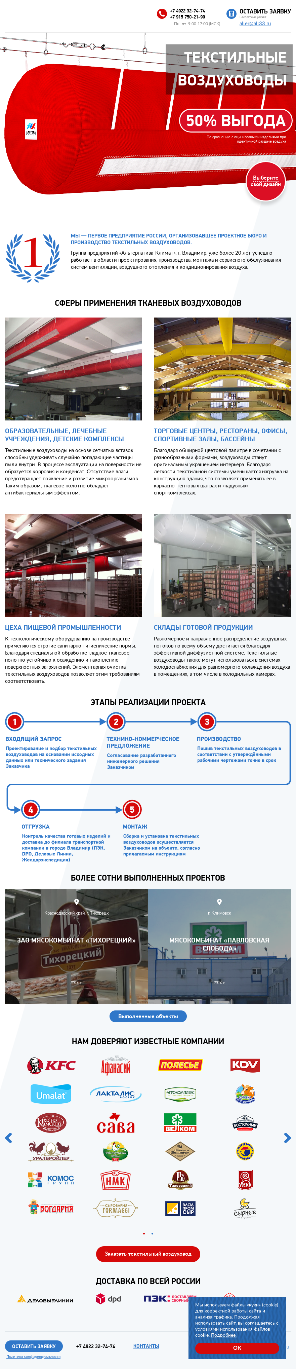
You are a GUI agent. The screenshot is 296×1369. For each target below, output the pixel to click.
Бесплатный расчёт (265, 14)
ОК (237, 1348)
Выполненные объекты (148, 1016)
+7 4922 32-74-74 (194, 12)
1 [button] (144, 1233)
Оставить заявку (34, 1346)
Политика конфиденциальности (33, 1356)
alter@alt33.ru (255, 23)
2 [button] (152, 1233)
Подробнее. (224, 1334)
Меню (9, 12)
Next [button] (287, 1138)
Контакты (150, 1346)
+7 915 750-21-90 (194, 18)
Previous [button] (8, 1138)
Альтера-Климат (41, 12)
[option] (148, 1138)
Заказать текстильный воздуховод (148, 1253)
